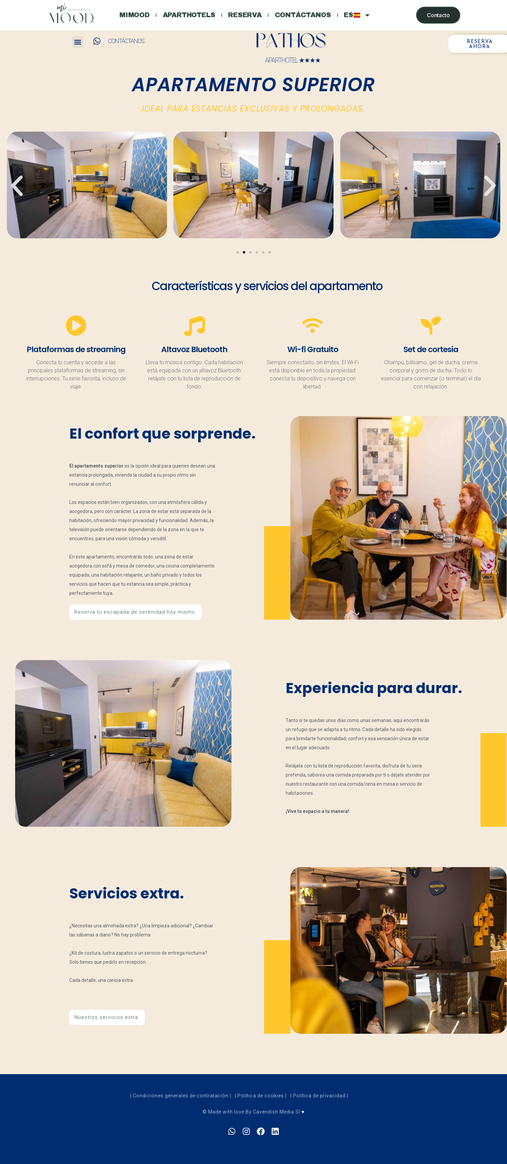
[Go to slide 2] (244, 252)
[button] (77, 41)
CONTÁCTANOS (126, 40)
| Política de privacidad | (319, 1104)
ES (360, 15)
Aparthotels (188, 15)
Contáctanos (304, 15)
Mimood (132, 15)
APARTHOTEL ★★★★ (292, 60)
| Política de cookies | (261, 1104)
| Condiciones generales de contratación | (180, 1104)
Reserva (245, 15)
